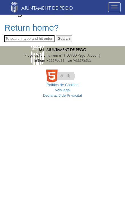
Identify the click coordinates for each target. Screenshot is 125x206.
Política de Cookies (62, 85)
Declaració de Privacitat (62, 95)
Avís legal (62, 90)
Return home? (31, 27)
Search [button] (64, 38)
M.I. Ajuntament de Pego (62, 50)
